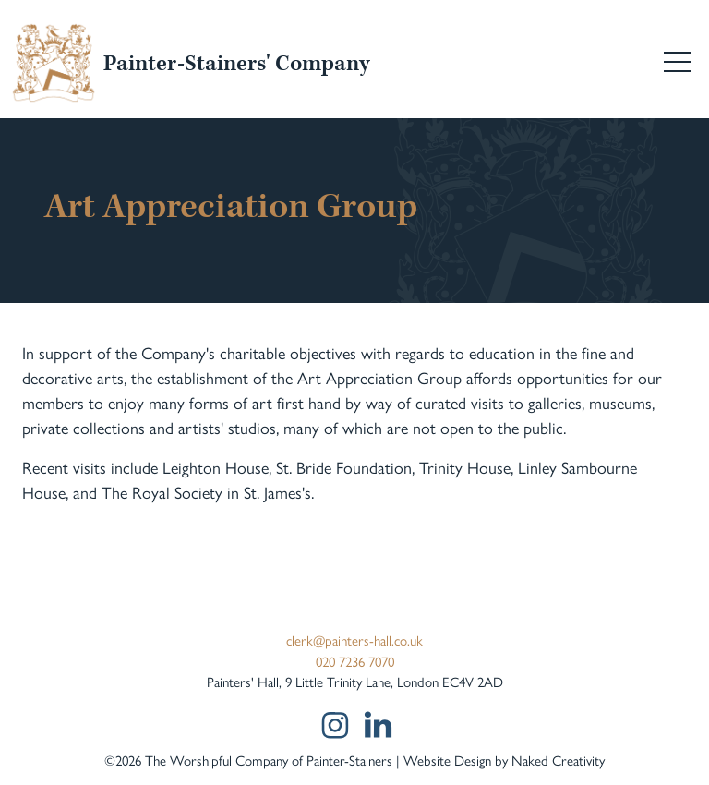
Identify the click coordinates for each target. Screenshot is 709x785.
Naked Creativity (558, 759)
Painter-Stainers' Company (236, 64)
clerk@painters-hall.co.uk (354, 639)
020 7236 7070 (355, 660)
